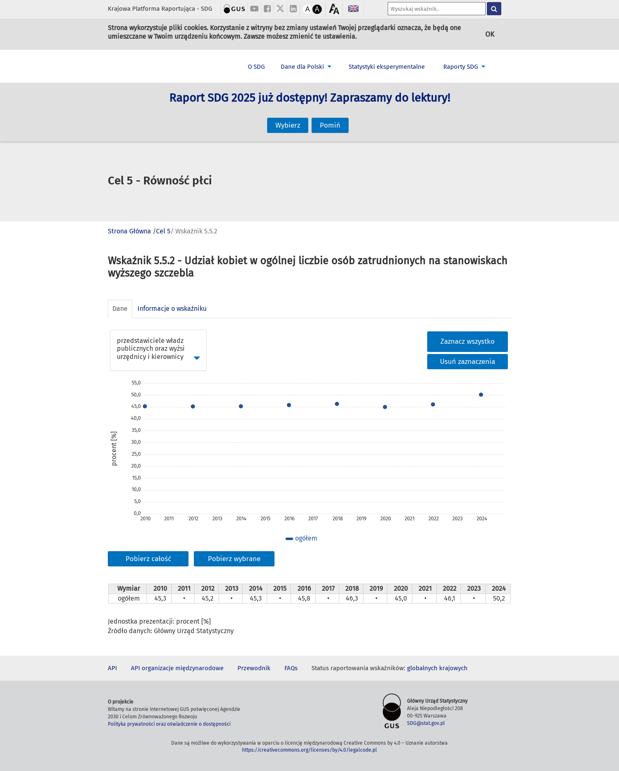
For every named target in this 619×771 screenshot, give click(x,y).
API (112, 668)
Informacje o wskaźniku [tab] (172, 308)
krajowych (453, 668)
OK (489, 34)
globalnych (422, 668)
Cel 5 (163, 231)
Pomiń (330, 116)
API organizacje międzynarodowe (177, 668)
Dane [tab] (120, 308)
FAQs (291, 668)
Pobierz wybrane (234, 558)
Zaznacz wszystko (467, 341)
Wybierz (287, 116)
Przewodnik (253, 668)
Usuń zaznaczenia (467, 361)
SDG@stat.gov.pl (426, 723)
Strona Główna (129, 231)
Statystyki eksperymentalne (387, 66)
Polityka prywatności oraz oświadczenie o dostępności (169, 724)
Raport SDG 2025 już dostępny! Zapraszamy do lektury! (309, 107)
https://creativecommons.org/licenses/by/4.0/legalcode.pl (309, 750)
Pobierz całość (148, 558)
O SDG (256, 66)
